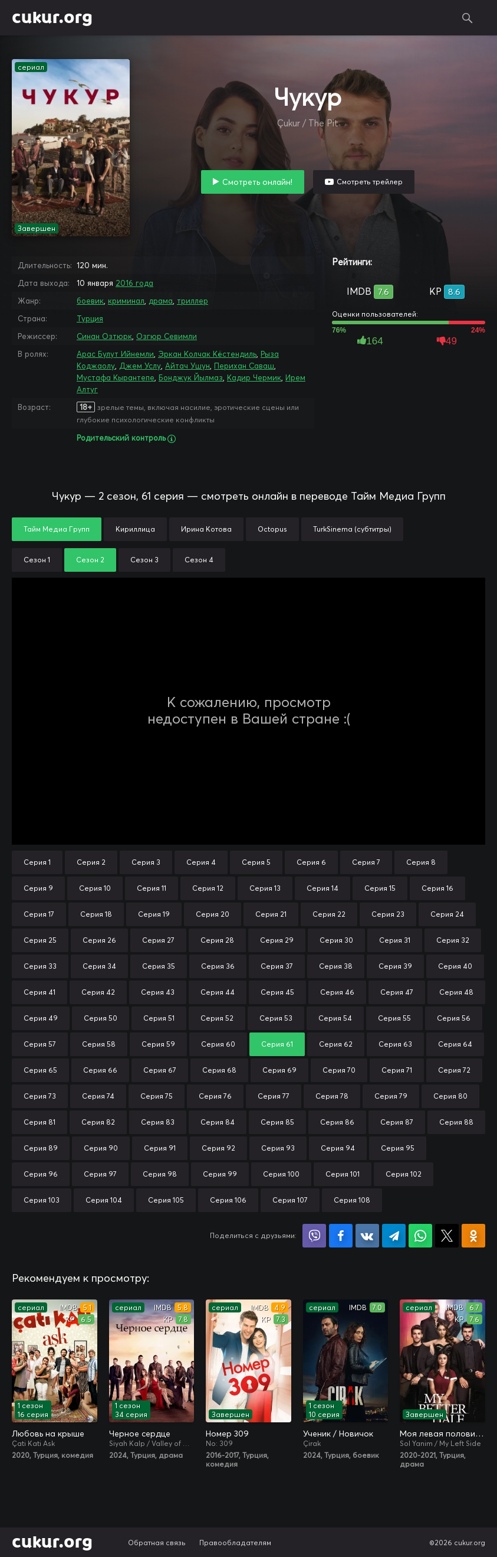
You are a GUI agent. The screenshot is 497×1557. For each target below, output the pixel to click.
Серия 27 (158, 940)
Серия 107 (290, 1200)
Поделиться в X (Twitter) (447, 1235)
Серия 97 (100, 1174)
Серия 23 (387, 914)
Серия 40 (455, 966)
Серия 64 (455, 1044)
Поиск (467, 17)
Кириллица (135, 529)
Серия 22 (328, 914)
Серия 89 (41, 1148)
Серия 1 (37, 862)
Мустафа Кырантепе (115, 377)
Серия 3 (145, 862)
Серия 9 (38, 888)
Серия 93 (278, 1148)
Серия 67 (159, 1070)
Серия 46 (337, 992)
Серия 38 (336, 966)
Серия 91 (160, 1148)
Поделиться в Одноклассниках (473, 1235)
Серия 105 (166, 1200)
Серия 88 (456, 1122)
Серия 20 (212, 914)
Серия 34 (99, 966)
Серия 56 (453, 1018)
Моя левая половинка (442, 1433)
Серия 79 (390, 1096)
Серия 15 (380, 888)
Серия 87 (396, 1122)
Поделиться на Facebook (341, 1235)
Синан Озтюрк (104, 336)
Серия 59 (158, 1044)
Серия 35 (158, 966)
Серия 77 (273, 1096)
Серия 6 (311, 862)
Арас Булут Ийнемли (115, 354)
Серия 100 (281, 1174)
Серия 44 (217, 992)
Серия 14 (322, 888)
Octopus (272, 529)
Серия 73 (40, 1096)
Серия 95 (397, 1148)
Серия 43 (158, 992)
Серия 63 (395, 1044)
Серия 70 (339, 1070)
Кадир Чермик (254, 377)
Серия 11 (151, 888)
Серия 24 (447, 914)
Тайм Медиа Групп (57, 529)
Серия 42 (98, 992)
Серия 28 (217, 940)
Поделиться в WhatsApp (420, 1235)
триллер (192, 300)
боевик (90, 300)
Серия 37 (277, 966)
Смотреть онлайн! (257, 182)
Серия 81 (39, 1122)
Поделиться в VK (367, 1235)
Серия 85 (277, 1122)
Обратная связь (157, 1542)
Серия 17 (39, 914)
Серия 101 (342, 1174)
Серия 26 (99, 940)
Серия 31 (394, 940)
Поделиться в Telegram (394, 1235)
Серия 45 (277, 992)
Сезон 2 (90, 559)
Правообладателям (235, 1542)
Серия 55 (394, 1018)
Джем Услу (140, 365)
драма (161, 300)
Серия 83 (158, 1122)
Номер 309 (227, 1433)
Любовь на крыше (48, 1433)
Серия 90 (101, 1148)
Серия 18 (96, 914)
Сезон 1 (37, 559)
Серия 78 (331, 1096)
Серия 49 (41, 1018)
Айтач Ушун (187, 365)
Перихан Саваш (244, 365)
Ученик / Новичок (338, 1433)
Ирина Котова (206, 529)
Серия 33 (40, 966)
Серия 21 (271, 914)
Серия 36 (218, 966)
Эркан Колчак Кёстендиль (207, 354)
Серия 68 (219, 1070)
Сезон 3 (144, 559)
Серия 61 (277, 1044)
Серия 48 (456, 992)
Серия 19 (154, 914)
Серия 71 (396, 1070)
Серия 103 (42, 1200)
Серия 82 (98, 1122)
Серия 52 (216, 1018)
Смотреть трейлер (370, 181)
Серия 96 (41, 1174)
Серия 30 (336, 940)
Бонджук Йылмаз (191, 377)
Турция (90, 318)
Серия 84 (217, 1122)
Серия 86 (337, 1122)
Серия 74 (98, 1096)
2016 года (134, 283)
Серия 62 (336, 1044)
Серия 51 (159, 1018)
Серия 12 (207, 888)
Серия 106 (228, 1200)
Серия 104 (103, 1200)
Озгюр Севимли (166, 336)
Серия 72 (454, 1070)
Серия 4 (201, 862)
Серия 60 (218, 1044)
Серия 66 (100, 1070)
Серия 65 (40, 1070)
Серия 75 (156, 1096)
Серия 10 (95, 888)
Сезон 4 (199, 559)
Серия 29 (277, 940)
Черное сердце (139, 1433)
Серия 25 (40, 940)
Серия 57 (40, 1044)
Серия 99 (220, 1174)
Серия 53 (275, 1018)
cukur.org (52, 18)
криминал (126, 300)
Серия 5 (256, 862)
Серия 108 (352, 1200)
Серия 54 (335, 1018)
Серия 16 (437, 888)
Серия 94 (338, 1148)
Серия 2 (91, 862)
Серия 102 (404, 1174)
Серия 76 (215, 1096)
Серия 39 (395, 966)
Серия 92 (218, 1148)
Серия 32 (452, 940)
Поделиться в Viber (314, 1235)
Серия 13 (265, 888)
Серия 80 (450, 1096)
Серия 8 (421, 862)
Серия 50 (100, 1018)
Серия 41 (39, 992)
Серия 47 (396, 992)
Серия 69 (279, 1070)
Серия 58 (99, 1044)
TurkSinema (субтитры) (352, 529)
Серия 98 (160, 1174)
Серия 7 (366, 862)
